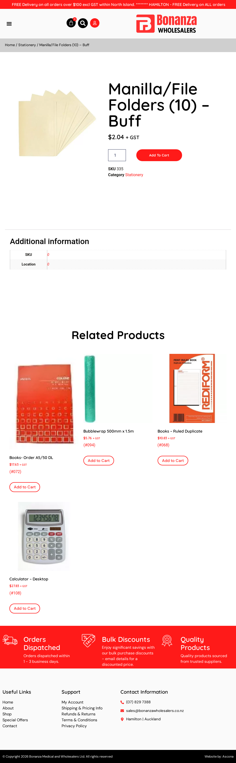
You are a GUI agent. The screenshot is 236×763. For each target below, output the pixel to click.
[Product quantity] (117, 155)
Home (10, 44)
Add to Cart (159, 155)
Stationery (27, 44)
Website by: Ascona (219, 756)
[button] (9, 24)
